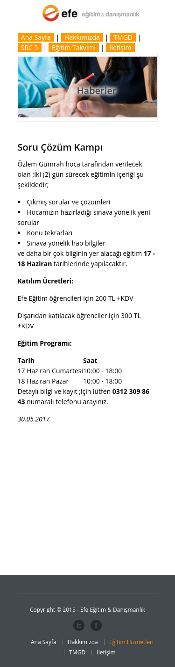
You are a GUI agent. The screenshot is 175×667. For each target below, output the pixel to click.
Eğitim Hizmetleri (131, 642)
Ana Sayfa (36, 37)
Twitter (78, 625)
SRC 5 (30, 47)
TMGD (123, 37)
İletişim (120, 47)
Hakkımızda (82, 37)
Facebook (96, 625)
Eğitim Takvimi (74, 47)
